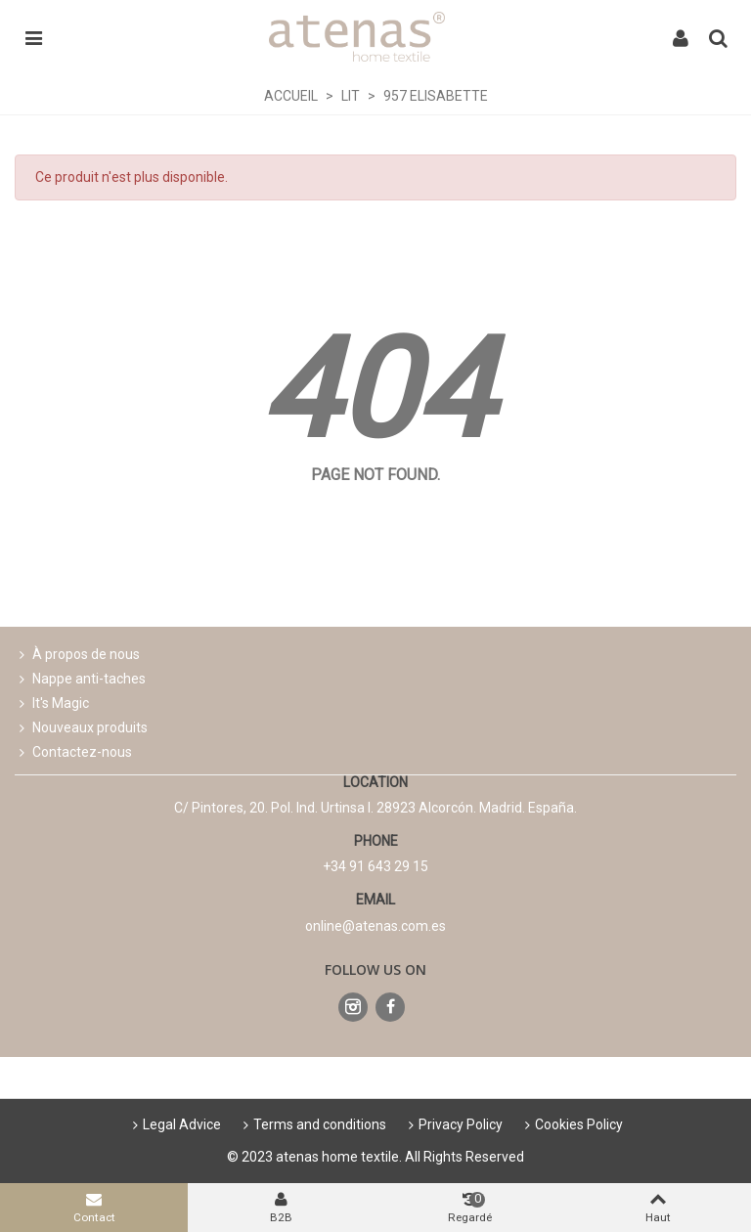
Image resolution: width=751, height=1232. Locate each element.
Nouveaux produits (81, 728)
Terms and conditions (313, 1124)
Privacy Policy (454, 1124)
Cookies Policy (572, 1124)
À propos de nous (77, 654)
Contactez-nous (73, 752)
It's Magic (52, 703)
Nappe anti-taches (80, 679)
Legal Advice (175, 1124)
